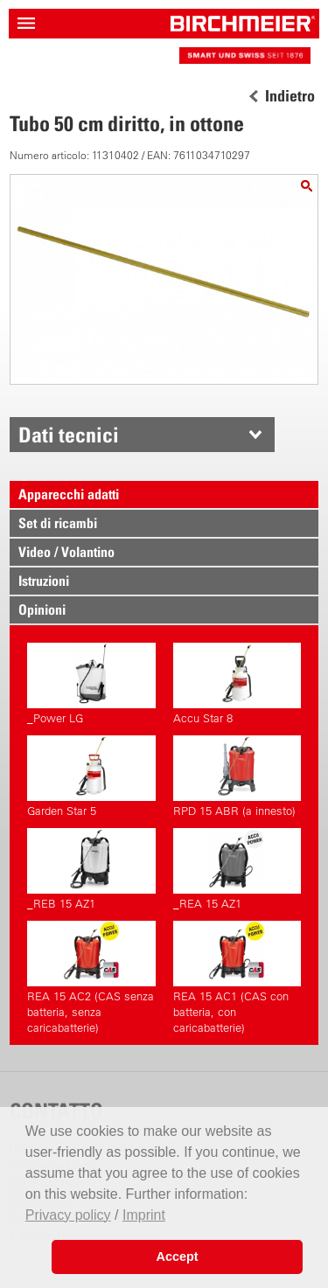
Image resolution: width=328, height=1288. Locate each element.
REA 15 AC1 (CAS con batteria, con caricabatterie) (237, 977)
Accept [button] (178, 1257)
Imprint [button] (143, 1215)
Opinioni (42, 609)
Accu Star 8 (237, 684)
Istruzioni (43, 580)
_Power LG (91, 684)
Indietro (290, 96)
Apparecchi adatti (68, 494)
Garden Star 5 (91, 776)
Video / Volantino (66, 551)
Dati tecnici (68, 434)
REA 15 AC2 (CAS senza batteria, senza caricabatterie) (91, 977)
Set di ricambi (57, 523)
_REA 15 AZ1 (237, 869)
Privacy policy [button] (68, 1215)
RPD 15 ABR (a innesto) (237, 776)
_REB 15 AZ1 (91, 869)
